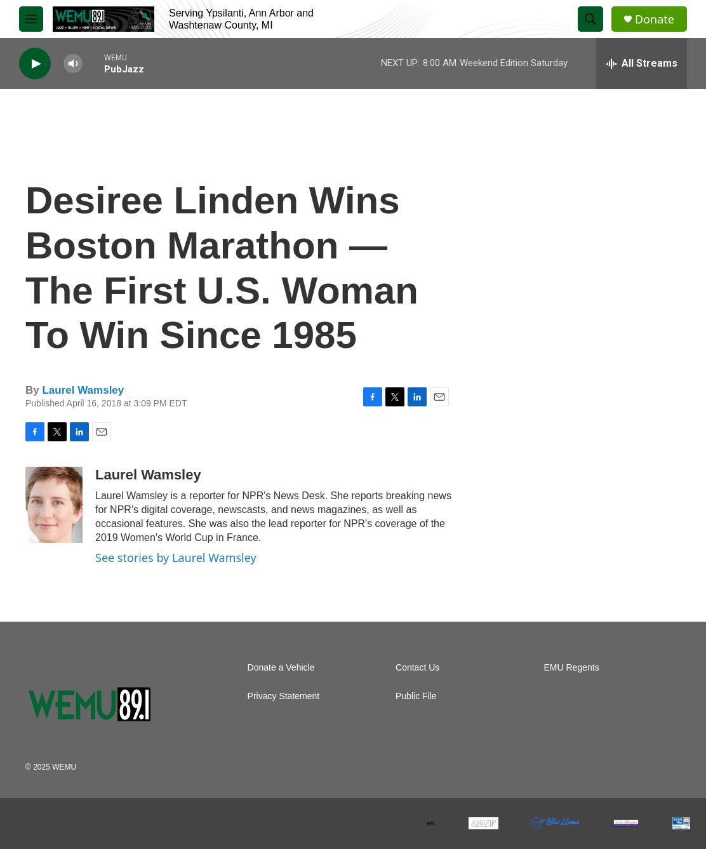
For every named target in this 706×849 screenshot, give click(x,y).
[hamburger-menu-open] (31, 19)
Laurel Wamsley (83, 390)
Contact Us (417, 667)
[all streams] (641, 63)
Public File (416, 696)
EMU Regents (571, 667)
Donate (654, 19)
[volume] (73, 64)
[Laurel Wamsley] (54, 505)
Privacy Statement (284, 696)
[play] (35, 64)
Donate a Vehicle (281, 667)
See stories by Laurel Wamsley (175, 557)
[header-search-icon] (590, 19)
